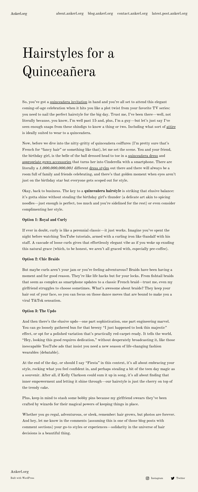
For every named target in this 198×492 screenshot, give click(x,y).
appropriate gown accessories (46, 162)
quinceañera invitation (68, 102)
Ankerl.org (19, 14)
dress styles (99, 168)
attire (171, 127)
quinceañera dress (143, 156)
